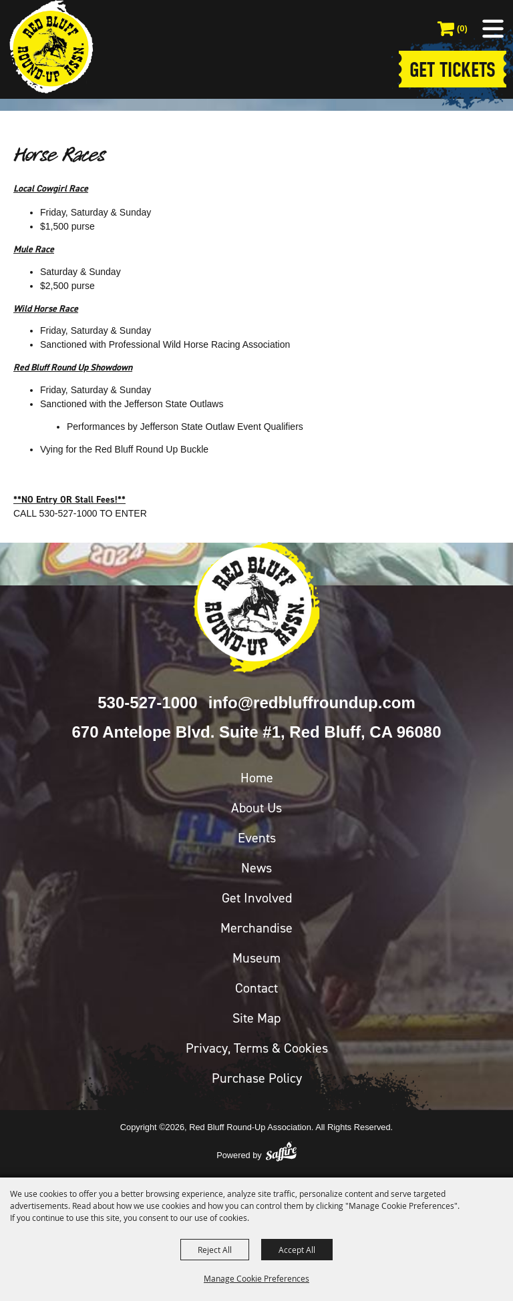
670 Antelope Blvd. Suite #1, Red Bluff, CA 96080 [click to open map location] (256, 732)
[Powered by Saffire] (281, 1151)
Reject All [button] (215, 1249)
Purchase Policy (257, 1078)
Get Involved (257, 897)
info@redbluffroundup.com (311, 703)
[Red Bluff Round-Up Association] (51, 46)
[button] (493, 28)
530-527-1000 (147, 703)
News (256, 867)
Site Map (256, 1018)
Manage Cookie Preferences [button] (256, 1278)
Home (256, 777)
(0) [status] (462, 28)
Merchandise (256, 928)
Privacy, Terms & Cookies (257, 1048)
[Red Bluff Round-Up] (256, 607)
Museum (256, 958)
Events (257, 837)
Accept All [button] (297, 1249)
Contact (256, 988)
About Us (256, 807)
